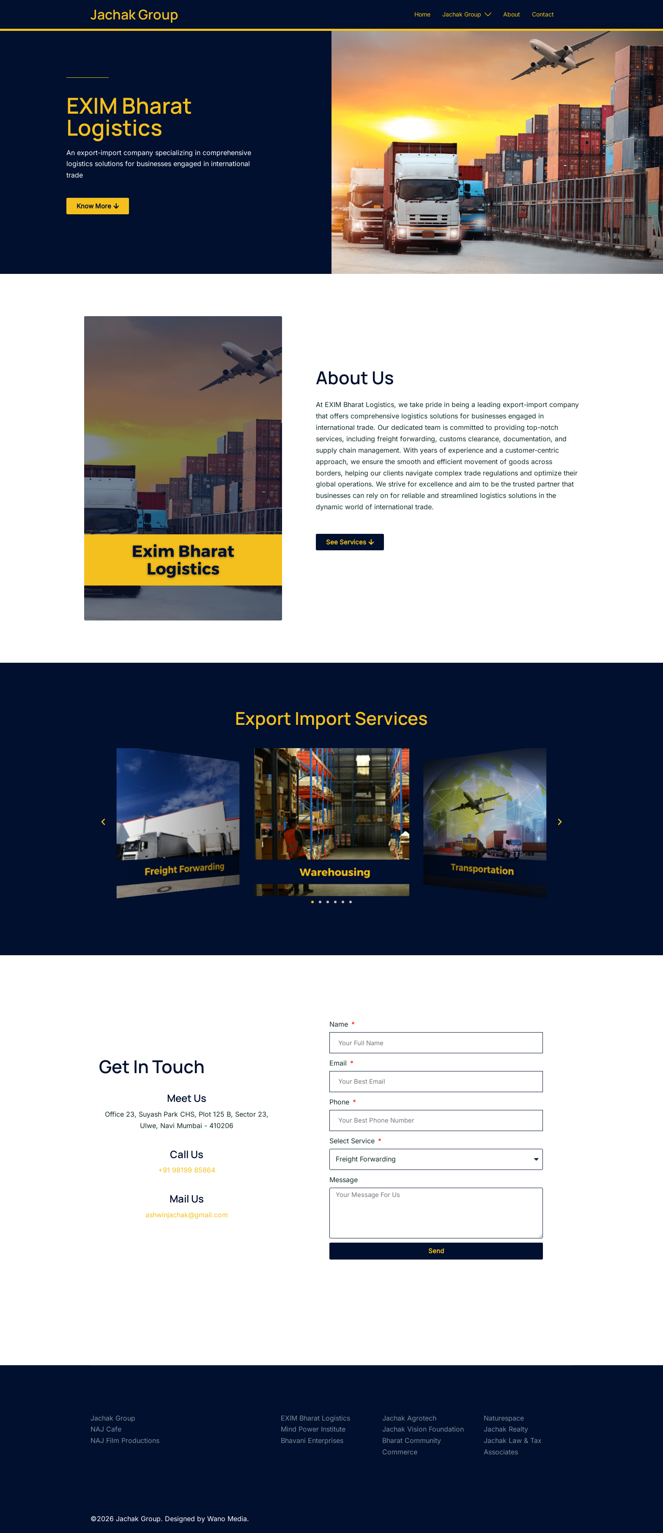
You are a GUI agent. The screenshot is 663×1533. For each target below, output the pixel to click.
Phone (340, 1102)
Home (422, 14)
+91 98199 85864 (186, 1170)
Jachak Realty (506, 1429)
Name (339, 1024)
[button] (103, 822)
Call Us (186, 1154)
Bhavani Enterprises (312, 1440)
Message (343, 1179)
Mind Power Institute (313, 1429)
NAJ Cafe (105, 1429)
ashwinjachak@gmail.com (186, 1215)
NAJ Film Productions (124, 1440)
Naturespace (504, 1418)
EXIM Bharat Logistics (315, 1418)
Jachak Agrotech (409, 1418)
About (511, 14)
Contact (543, 14)
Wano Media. (228, 1518)
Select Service (353, 1141)
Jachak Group (134, 14)
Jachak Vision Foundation (423, 1429)
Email (339, 1063)
